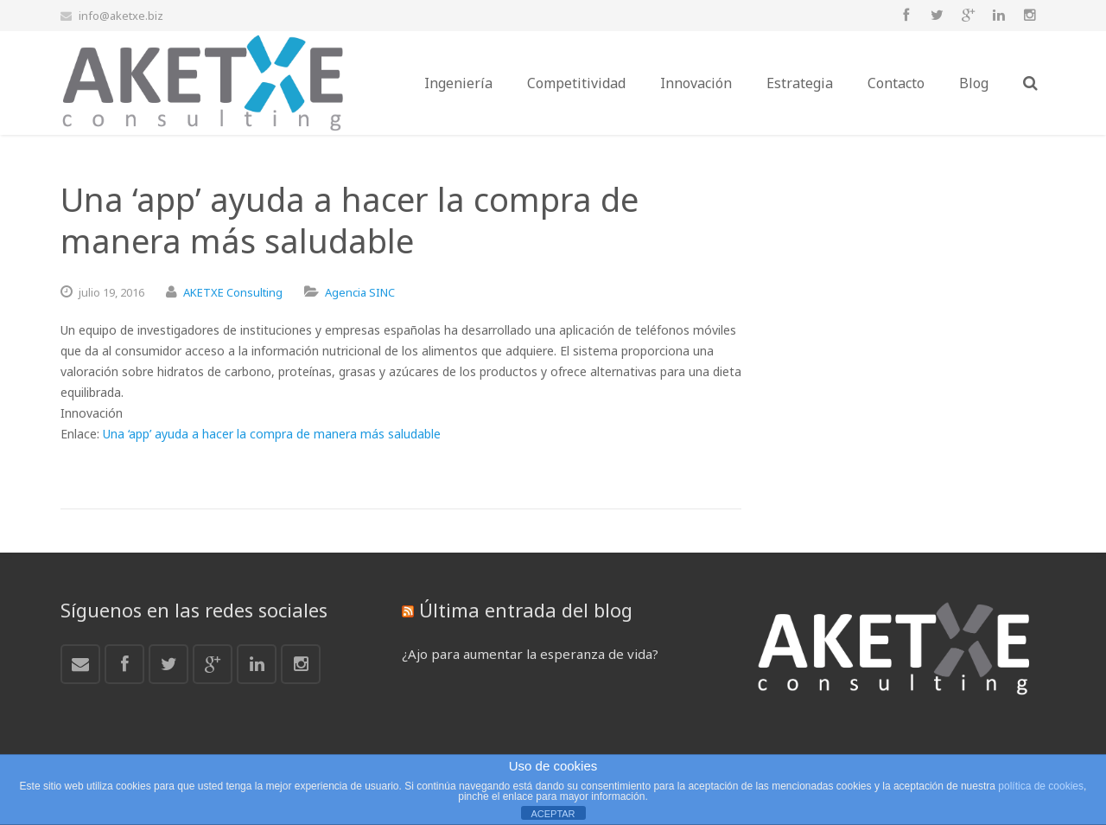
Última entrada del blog (525, 610)
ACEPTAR (553, 814)
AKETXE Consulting (233, 292)
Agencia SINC (360, 292)
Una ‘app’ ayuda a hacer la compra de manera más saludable (272, 433)
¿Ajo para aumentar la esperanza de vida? (530, 653)
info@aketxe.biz (121, 15)
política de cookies (1041, 786)
